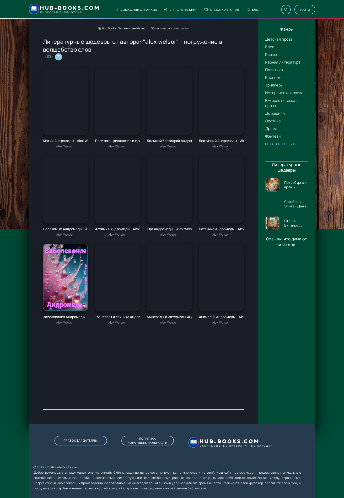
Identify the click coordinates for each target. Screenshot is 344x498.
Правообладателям (81, 440)
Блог (253, 10)
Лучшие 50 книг (180, 10)
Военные (273, 77)
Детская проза (279, 39)
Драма (271, 128)
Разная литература (283, 62)
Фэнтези (273, 136)
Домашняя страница (135, 10)
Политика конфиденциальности (147, 441)
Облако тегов (160, 28)
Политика (274, 69)
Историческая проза (284, 92)
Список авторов (221, 10)
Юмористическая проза (281, 103)
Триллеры (274, 85)
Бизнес (272, 54)
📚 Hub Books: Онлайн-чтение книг (122, 28)
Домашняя (275, 113)
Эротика (273, 121)
